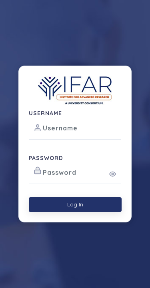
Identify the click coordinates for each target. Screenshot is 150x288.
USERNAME (45, 113)
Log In (75, 204)
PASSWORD (46, 158)
